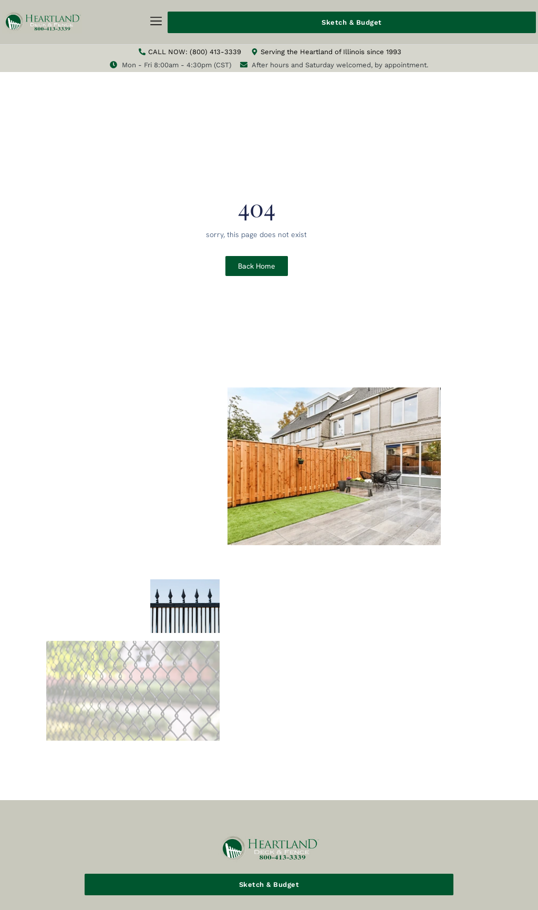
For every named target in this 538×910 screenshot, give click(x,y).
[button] (156, 22)
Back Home (256, 266)
